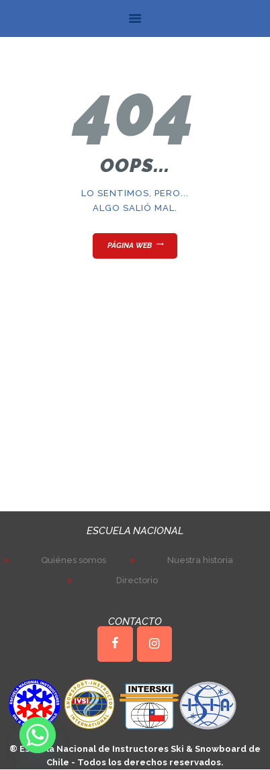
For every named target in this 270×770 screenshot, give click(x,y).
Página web (129, 245)
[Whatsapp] (37, 735)
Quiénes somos (73, 560)
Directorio (137, 580)
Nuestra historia (200, 560)
